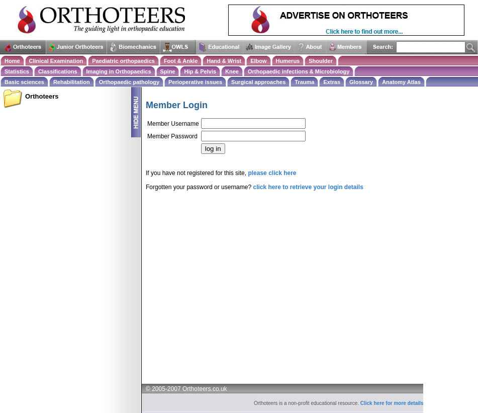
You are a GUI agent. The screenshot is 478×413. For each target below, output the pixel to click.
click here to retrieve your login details (308, 187)
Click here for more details (392, 403)
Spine (167, 71)
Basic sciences (24, 82)
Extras (331, 82)
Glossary (361, 82)
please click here (272, 173)
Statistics (17, 71)
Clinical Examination (56, 61)
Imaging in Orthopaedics (118, 71)
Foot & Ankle (181, 61)
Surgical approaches (258, 82)
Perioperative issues (195, 82)
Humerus (288, 61)
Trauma (304, 82)
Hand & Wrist (224, 61)
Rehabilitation (71, 82)
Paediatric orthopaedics (123, 61)
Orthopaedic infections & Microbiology (298, 71)
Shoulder (321, 61)
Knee (232, 71)
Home (12, 61)
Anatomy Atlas (401, 82)
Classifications (57, 71)
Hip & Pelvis (200, 71)
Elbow (258, 61)
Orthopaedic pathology (129, 82)
